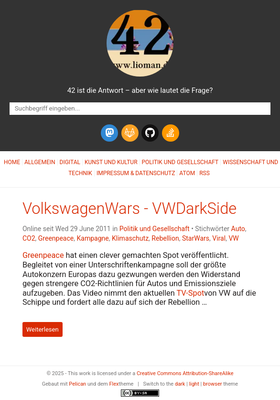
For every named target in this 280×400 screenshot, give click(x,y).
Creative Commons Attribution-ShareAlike (185, 373)
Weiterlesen (42, 329)
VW (233, 238)
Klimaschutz (130, 238)
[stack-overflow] (170, 133)
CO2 (28, 238)
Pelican (77, 384)
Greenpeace (56, 238)
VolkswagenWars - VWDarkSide (129, 209)
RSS (204, 173)
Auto (238, 229)
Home (12, 162)
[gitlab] (130, 133)
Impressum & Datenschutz (136, 173)
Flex (113, 384)
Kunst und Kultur (111, 162)
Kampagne (93, 238)
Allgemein (39, 162)
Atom (187, 173)
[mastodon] (109, 133)
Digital (70, 162)
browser (212, 384)
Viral (219, 238)
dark (180, 384)
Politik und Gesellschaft (180, 162)
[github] (150, 133)
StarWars (195, 238)
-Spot (190, 293)
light (194, 384)
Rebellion (165, 238)
